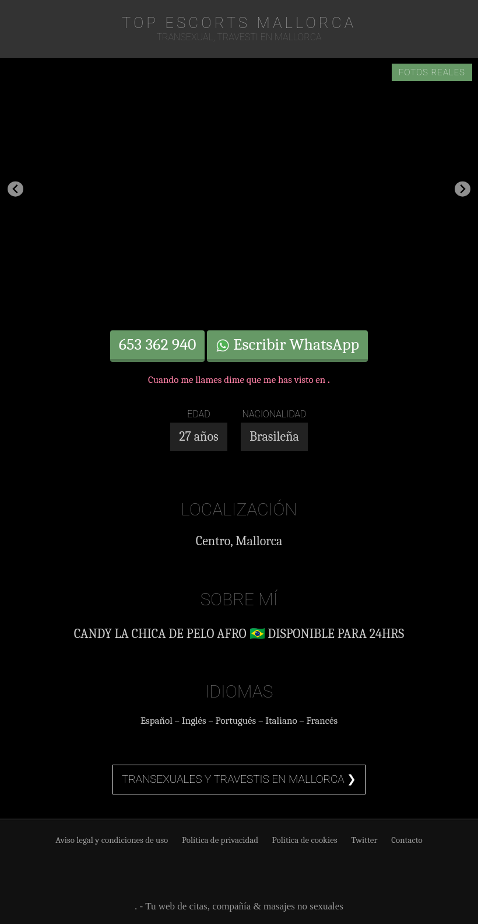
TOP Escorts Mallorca (239, 23)
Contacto (407, 840)
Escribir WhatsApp (287, 344)
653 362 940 (157, 344)
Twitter (364, 840)
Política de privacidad (220, 840)
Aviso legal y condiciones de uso (111, 840)
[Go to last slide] (15, 189)
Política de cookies (305, 840)
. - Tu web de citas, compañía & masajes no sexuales (239, 906)
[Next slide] (462, 189)
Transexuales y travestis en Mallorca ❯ (239, 779)
